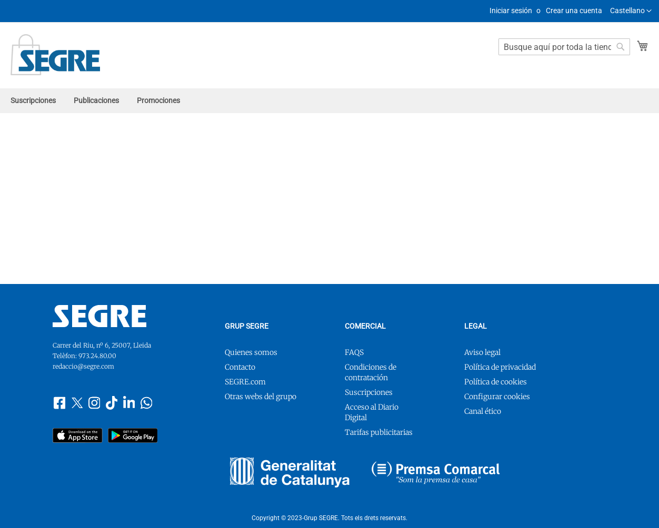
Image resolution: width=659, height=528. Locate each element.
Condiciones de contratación (370, 372)
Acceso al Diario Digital (371, 412)
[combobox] (564, 46)
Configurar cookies (497, 396)
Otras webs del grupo (260, 396)
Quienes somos (251, 352)
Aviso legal (482, 352)
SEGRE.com (245, 382)
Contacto (240, 367)
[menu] (329, 100)
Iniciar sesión (511, 10)
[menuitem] (33, 100)
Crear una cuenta (574, 10)
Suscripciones (369, 392)
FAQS (354, 352)
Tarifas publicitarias (379, 432)
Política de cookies (495, 382)
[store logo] (55, 54)
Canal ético (482, 411)
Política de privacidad (500, 367)
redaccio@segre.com (83, 366)
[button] (631, 11)
